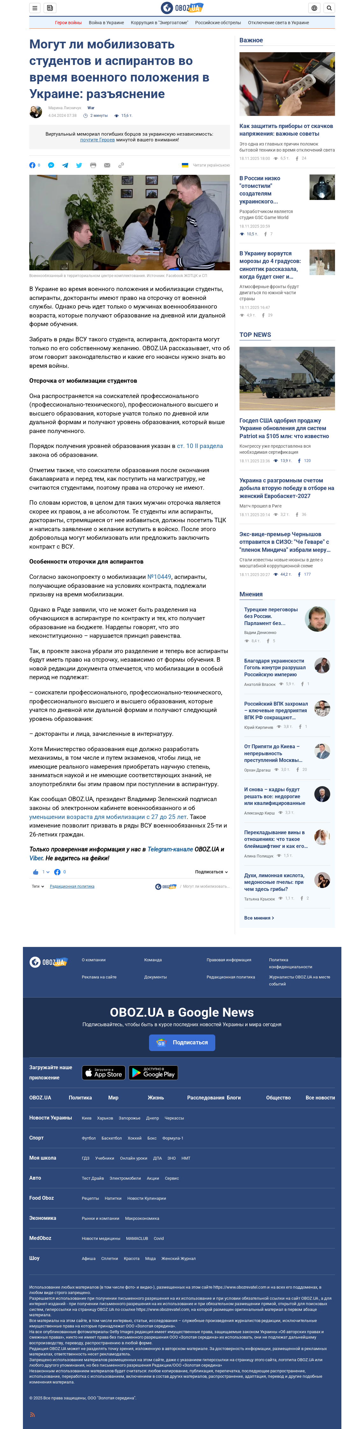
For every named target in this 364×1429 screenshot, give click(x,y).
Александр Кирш (259, 813)
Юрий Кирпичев (258, 727)
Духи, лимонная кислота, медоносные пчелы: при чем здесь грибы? (274, 882)
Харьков (105, 1118)
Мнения (251, 594)
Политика (80, 1098)
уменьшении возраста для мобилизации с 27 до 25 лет (108, 817)
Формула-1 (172, 1138)
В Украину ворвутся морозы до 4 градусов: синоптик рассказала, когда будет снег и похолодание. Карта (270, 265)
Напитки (113, 1198)
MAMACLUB (137, 1238)
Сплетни (109, 1258)
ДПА (157, 1158)
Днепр (152, 1118)
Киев (86, 1118)
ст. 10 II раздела (200, 446)
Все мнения (257, 918)
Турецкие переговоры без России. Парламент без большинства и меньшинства (271, 617)
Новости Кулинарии (146, 1198)
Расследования (206, 1098)
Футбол (89, 1138)
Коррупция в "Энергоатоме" (159, 22)
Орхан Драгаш (257, 770)
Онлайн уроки (133, 1158)
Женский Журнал (178, 1258)
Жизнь (156, 1098)
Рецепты (90, 1198)
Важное (251, 40)
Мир (113, 1098)
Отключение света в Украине (278, 22)
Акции (153, 1178)
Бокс (152, 1138)
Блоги (234, 1098)
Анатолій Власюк (259, 684)
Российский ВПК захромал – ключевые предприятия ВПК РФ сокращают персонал (276, 711)
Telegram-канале (170, 849)
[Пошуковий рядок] (329, 8)
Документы (155, 977)
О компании (94, 959)
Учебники (104, 1158)
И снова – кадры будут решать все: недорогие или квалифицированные (274, 796)
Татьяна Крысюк (259, 899)
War (91, 108)
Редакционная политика (72, 886)
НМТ (186, 1158)
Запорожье (129, 1118)
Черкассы (174, 1118)
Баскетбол (112, 1138)
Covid (159, 1238)
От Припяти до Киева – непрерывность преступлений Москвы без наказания (272, 753)
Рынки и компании (100, 1218)
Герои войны (68, 22)
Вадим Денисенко (260, 632)
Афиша (89, 1258)
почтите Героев (97, 140)
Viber (35, 858)
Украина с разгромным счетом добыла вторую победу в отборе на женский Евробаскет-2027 (286, 488)
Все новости (320, 1098)
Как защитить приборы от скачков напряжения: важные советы (286, 130)
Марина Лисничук (64, 108)
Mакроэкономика (142, 1218)
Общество (278, 1098)
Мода (150, 1258)
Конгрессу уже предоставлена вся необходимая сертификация (275, 449)
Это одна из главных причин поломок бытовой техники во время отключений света (287, 147)
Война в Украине (106, 22)
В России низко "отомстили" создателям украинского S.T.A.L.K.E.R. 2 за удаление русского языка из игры (264, 190)
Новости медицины (101, 1238)
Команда (153, 959)
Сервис (172, 1178)
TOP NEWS (255, 334)
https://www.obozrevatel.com (239, 1287)
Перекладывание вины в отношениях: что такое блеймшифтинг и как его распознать (274, 839)
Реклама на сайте (99, 977)
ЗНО (172, 1158)
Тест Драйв (93, 1178)
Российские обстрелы (218, 22)
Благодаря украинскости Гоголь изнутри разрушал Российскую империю (275, 668)
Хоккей (135, 1138)
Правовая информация (229, 959)
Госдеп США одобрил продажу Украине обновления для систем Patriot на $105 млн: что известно (284, 428)
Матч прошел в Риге (260, 505)
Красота (131, 1258)
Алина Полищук (258, 856)
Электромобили (125, 1178)
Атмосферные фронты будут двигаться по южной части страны (269, 292)
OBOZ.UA (309, 1298)
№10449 (159, 576)
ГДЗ (85, 1158)
